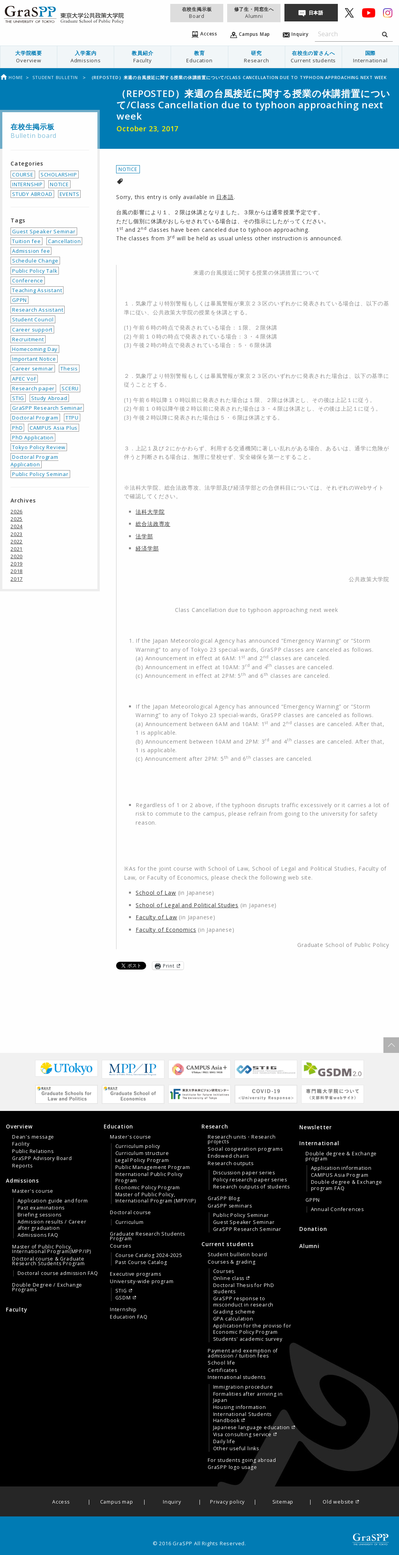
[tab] (53, 1146)
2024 (17, 526)
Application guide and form (53, 1201)
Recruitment (28, 339)
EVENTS (69, 193)
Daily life (224, 1442)
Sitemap (283, 1502)
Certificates (222, 1370)
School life (221, 1363)
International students (237, 1377)
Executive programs (135, 1274)
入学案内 (85, 56)
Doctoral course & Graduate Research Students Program (48, 1261)
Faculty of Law (156, 917)
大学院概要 (28, 56)
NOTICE (128, 169)
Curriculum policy (138, 1146)
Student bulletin (55, 77)
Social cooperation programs (245, 1149)
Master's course (32, 1191)
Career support (32, 329)
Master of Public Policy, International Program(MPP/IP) (51, 1249)
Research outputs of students (251, 1187)
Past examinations (41, 1208)
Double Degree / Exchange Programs (47, 1287)
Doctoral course (130, 1212)
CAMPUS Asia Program (340, 1175)
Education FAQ (128, 1317)
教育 (199, 56)
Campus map (116, 1502)
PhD (17, 427)
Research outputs (231, 1163)
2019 (17, 563)
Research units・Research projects (241, 1139)
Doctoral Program (35, 417)
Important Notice (34, 358)
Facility (20, 1144)
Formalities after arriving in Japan (248, 1397)
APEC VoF (24, 378)
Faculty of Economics (166, 929)
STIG (18, 398)
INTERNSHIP (27, 184)
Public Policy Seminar (40, 474)
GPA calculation (233, 1319)
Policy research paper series (250, 1180)
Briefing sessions (40, 1215)
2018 (17, 571)
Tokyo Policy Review (38, 447)
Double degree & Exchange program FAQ (346, 1185)
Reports (22, 1166)
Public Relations (33, 1151)
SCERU (70, 388)
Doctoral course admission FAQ (58, 1273)
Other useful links (236, 1449)
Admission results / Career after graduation (52, 1225)
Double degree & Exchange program (341, 1156)
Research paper (33, 388)
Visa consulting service (242, 1435)
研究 (256, 56)
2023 (17, 534)
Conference (27, 280)
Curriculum (129, 1222)
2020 (17, 556)
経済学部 (147, 548)
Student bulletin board (237, 1255)
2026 (17, 511)
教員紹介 (142, 56)
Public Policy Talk (34, 270)
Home (11, 77)
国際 (370, 56)
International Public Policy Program (149, 1177)
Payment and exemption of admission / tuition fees (243, 1353)
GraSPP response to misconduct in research (243, 1302)
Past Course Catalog (141, 1262)
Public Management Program (152, 1167)
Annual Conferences (337, 1209)
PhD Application (33, 437)
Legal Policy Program (142, 1160)
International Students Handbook (242, 1417)
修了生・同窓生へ (254, 12)
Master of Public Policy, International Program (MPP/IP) (155, 1198)
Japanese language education (251, 1428)
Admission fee (31, 250)
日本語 (316, 12)
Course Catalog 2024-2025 (148, 1255)
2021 (17, 548)
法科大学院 (150, 511)
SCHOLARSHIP (59, 174)
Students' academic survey (247, 1339)
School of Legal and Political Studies (187, 905)
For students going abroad (242, 1460)
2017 (17, 578)
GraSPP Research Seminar (47, 407)
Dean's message (33, 1137)
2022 (17, 541)
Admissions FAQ (38, 1235)
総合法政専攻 (153, 523)
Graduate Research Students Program (147, 1236)
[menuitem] (28, 57)
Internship (123, 1309)
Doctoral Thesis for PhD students (243, 1288)
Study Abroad (49, 398)
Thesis (69, 368)
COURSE (23, 174)
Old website (338, 1502)
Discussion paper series (244, 1173)
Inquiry (172, 1502)
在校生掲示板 (197, 12)
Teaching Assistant (37, 290)
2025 (17, 518)
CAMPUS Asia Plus (54, 427)
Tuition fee (26, 241)
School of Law (156, 892)
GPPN (19, 299)
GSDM (123, 1298)
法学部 (144, 536)
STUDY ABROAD (32, 193)
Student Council (33, 319)
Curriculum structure (142, 1153)
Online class (229, 1278)
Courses (120, 1246)
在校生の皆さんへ (313, 56)
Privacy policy (227, 1502)
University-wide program (141, 1281)
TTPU (72, 417)
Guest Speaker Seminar (44, 231)
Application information (341, 1168)
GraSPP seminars (230, 1206)
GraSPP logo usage (232, 1467)
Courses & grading (232, 1262)
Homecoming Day (35, 349)
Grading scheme (234, 1312)
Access (61, 1502)
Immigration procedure (243, 1387)
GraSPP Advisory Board (42, 1158)
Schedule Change (35, 260)
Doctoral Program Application (34, 460)
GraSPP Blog (224, 1198)
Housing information (239, 1407)
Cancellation (64, 241)
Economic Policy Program (147, 1188)
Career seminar (32, 368)
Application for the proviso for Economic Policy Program (252, 1329)
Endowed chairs (228, 1156)
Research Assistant (37, 309)
